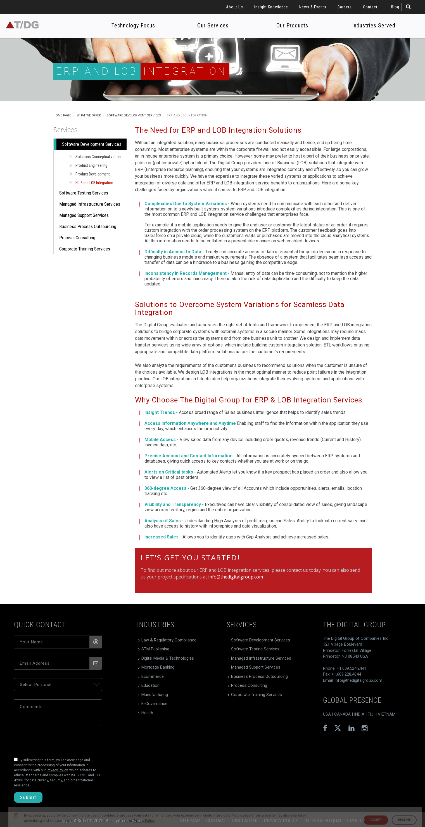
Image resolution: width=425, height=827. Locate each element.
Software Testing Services (83, 193)
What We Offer (89, 115)
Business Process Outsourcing (87, 226)
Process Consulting (77, 237)
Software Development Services (134, 115)
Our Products (292, 25)
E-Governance (154, 703)
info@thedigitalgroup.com (235, 577)
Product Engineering (91, 165)
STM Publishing (155, 649)
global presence (352, 700)
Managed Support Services (84, 215)
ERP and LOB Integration (94, 183)
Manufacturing (154, 694)
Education (150, 685)
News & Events (312, 7)
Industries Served (373, 25)
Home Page (62, 115)
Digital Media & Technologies (167, 658)
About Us (234, 7)
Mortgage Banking (157, 667)
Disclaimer (245, 820)
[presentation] (52, 740)
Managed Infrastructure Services (89, 204)
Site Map (190, 820)
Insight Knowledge (271, 7)
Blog (395, 7)
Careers (345, 7)
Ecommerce (152, 676)
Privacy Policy (281, 820)
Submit (28, 797)
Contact (370, 7)
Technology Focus (133, 25)
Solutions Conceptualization (98, 156)
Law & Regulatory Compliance (168, 640)
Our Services (213, 25)
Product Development (92, 174)
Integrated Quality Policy (334, 820)
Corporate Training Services (84, 249)
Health (147, 712)
